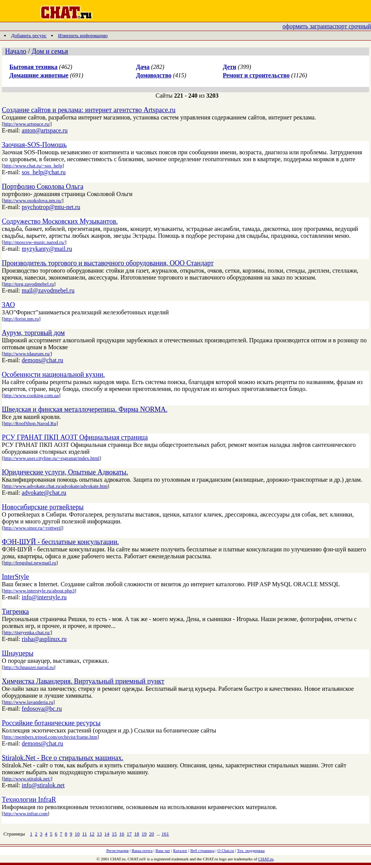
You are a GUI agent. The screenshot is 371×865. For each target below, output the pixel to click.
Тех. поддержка (251, 850)
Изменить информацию (83, 35)
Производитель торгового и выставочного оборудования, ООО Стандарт (108, 263)
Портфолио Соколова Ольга (42, 186)
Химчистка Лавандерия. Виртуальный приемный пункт (83, 681)
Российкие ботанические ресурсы (51, 723)
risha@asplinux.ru (44, 639)
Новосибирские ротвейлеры (43, 507)
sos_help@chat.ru (44, 172)
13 (99, 834)
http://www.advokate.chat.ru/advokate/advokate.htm (55, 486)
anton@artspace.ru (45, 130)
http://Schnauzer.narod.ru (28, 667)
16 (121, 834)
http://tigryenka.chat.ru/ (26, 632)
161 (165, 834)
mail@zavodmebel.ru (48, 290)
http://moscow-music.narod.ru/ (34, 242)
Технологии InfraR (29, 799)
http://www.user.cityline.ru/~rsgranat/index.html (51, 458)
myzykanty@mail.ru (47, 248)
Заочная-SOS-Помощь (34, 145)
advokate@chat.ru (44, 492)
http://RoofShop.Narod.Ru (29, 423)
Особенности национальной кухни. (53, 374)
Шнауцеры (18, 653)
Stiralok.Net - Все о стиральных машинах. (63, 758)
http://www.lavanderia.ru (28, 702)
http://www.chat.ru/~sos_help (32, 165)
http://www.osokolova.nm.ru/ (32, 200)
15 (114, 834)
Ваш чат (163, 850)
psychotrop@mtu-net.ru (51, 207)
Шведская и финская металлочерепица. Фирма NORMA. (85, 409)
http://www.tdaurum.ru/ (26, 353)
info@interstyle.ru (44, 597)
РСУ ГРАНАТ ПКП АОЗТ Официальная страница (75, 437)
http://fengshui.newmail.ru (29, 563)
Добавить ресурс (29, 35)
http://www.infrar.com (25, 813)
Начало (15, 51)
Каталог (180, 850)
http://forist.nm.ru (21, 319)
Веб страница (202, 850)
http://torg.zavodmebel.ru (28, 284)
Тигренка (15, 611)
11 (84, 834)
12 (91, 834)
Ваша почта (142, 850)
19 (144, 834)
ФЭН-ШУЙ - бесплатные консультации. (60, 542)
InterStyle (15, 576)
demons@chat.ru (42, 360)
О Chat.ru (226, 850)
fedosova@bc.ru (42, 708)
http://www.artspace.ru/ (26, 124)
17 (129, 834)
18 (136, 834)
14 (106, 834)
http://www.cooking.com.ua (31, 395)
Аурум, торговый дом (33, 333)
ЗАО (8, 305)
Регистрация (117, 850)
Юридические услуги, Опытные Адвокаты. (65, 472)
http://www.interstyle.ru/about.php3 (39, 591)
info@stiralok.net (43, 785)
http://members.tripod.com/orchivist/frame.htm (50, 737)
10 (77, 834)
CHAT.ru (265, 859)
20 (151, 834)
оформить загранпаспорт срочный (327, 26)
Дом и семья (50, 51)
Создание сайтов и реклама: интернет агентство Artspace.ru (89, 110)
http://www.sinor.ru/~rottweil (32, 528)
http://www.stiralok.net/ (26, 779)
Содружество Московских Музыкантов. (60, 221)
